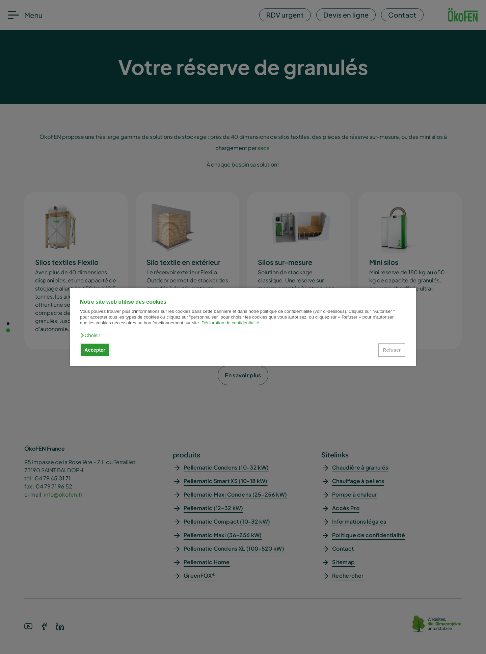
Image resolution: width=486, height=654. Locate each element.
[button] (90, 335)
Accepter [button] (94, 350)
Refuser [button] (392, 350)
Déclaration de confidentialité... (232, 323)
